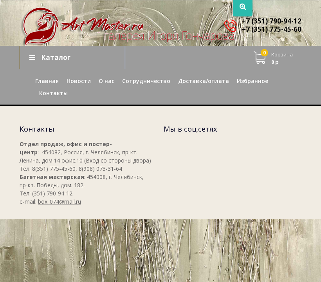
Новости (79, 81)
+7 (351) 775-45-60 (271, 29)
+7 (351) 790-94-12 (271, 20)
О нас (106, 81)
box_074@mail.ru (59, 201)
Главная (47, 81)
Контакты (53, 93)
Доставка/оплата (203, 81)
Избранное (252, 81)
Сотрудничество (146, 81)
